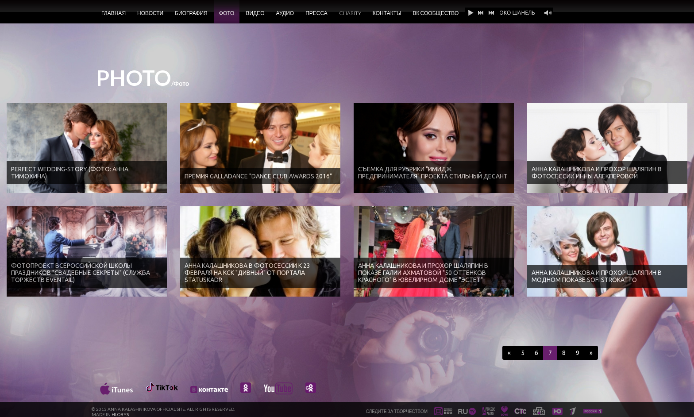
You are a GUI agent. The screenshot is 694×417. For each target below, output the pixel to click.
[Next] (591, 353)
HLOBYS (120, 414)
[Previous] (509, 353)
